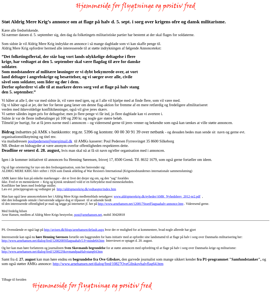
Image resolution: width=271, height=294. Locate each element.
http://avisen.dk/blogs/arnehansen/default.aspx (74, 229)
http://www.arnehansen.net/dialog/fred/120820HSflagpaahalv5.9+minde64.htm (53, 240)
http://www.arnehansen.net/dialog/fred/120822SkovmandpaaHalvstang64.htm (52, 251)
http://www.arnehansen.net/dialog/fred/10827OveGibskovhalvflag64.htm (108, 264)
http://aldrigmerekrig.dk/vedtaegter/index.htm (86, 189)
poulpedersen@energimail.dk (50, 141)
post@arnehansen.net (88, 214)
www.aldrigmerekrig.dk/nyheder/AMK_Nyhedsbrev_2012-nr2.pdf (157, 196)
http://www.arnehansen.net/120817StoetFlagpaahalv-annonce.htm (140, 203)
